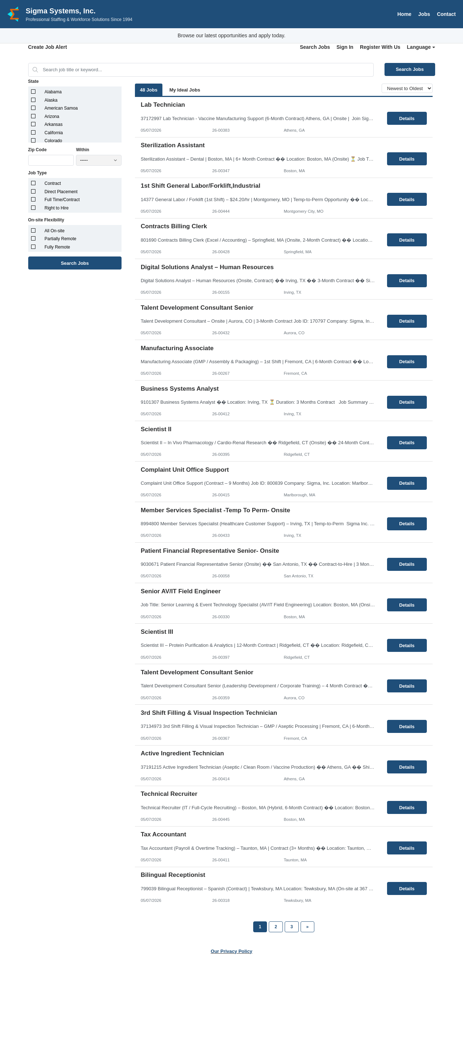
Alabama (52, 91)
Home (405, 14)
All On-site (54, 230)
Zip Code (37, 149)
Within (82, 149)
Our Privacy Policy (231, 951)
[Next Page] (308, 926)
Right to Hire (56, 208)
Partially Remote (60, 238)
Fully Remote (57, 247)
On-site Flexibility (46, 219)
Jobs (424, 14)
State (33, 81)
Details (407, 118)
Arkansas (53, 124)
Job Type (37, 172)
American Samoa (61, 108)
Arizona (51, 116)
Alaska (51, 100)
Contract (52, 183)
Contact (446, 14)
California (53, 132)
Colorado (53, 140)
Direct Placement (60, 191)
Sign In (344, 47)
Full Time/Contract (62, 199)
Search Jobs (315, 47)
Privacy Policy (222, 1003)
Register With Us (380, 47)
